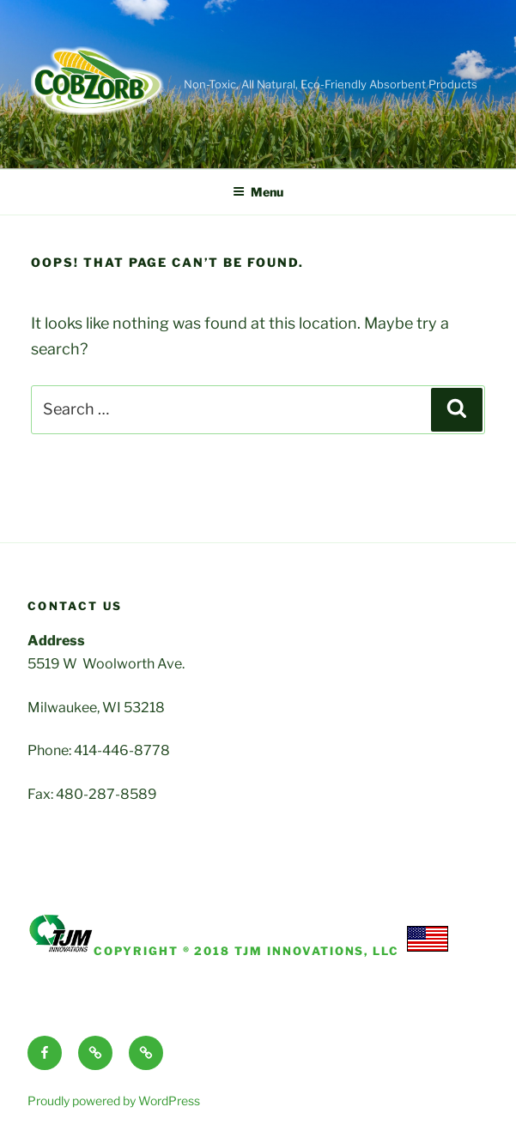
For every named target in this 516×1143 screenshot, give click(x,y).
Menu (258, 191)
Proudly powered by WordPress (113, 1100)
